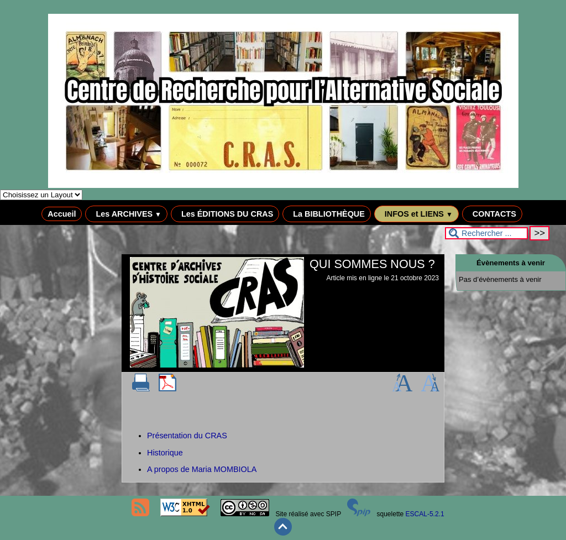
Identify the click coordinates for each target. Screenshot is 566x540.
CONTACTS (492, 213)
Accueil (62, 213)
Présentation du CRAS (187, 435)
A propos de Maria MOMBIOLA (201, 469)
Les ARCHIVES (126, 213)
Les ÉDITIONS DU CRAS (225, 213)
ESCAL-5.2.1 (425, 514)
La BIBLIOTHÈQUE (327, 213)
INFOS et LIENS (416, 213)
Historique (165, 452)
